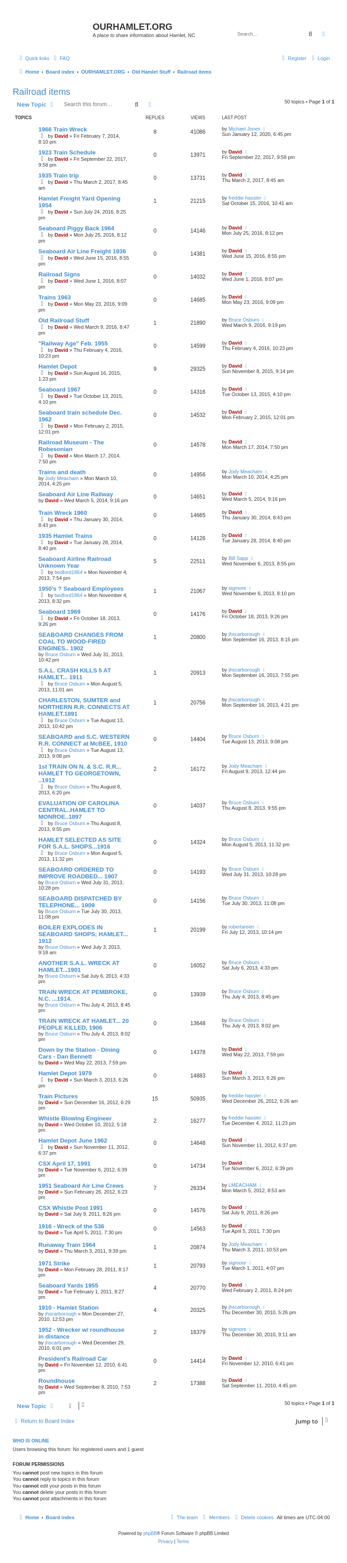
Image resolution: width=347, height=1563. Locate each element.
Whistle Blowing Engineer (75, 1118)
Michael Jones (244, 128)
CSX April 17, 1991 (64, 1163)
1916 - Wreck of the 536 (71, 1226)
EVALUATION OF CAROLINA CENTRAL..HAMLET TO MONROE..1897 (78, 810)
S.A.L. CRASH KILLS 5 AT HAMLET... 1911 (74, 674)
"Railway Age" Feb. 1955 (73, 343)
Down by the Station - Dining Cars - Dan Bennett (78, 1053)
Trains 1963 (54, 297)
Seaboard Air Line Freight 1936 (82, 251)
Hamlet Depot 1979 (65, 1073)
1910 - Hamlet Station (68, 1307)
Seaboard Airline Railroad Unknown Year (74, 562)
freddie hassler (245, 198)
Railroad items (41, 92)
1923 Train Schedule (67, 152)
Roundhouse (56, 1380)
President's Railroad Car (73, 1358)
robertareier (241, 926)
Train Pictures (58, 1096)
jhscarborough (244, 634)
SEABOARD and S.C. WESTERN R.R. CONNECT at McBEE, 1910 (84, 740)
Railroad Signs (59, 274)
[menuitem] (61, 58)
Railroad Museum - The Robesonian (71, 446)
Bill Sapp (238, 558)
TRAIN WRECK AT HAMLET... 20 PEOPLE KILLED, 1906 (83, 1024)
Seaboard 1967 (59, 389)
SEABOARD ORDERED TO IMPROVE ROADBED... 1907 (77, 873)
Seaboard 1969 (59, 611)
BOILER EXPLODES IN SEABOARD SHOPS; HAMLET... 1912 (83, 934)
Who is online (31, 1440)
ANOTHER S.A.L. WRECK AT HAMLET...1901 (79, 966)
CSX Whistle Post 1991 (70, 1207)
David (61, 136)
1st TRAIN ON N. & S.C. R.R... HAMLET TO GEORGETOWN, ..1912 (79, 773)
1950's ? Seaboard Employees (81, 588)
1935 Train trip (58, 175)
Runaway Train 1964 (66, 1244)
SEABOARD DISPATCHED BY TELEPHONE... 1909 (80, 902)
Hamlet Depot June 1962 (72, 1140)
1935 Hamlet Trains (65, 535)
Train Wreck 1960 (62, 512)
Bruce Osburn (244, 319)
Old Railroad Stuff (63, 320)
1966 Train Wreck (62, 129)
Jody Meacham (62, 478)
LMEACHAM (243, 1185)
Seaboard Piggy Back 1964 (76, 228)
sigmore (237, 588)
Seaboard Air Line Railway (75, 494)
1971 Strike (54, 1263)
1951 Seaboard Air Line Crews (81, 1185)
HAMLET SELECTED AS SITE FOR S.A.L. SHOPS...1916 (79, 843)
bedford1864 (69, 572)
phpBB (150, 1533)
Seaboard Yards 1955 (68, 1285)
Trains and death (62, 472)
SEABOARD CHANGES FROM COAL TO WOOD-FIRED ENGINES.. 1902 (80, 641)
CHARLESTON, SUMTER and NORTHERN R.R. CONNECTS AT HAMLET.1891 (84, 707)
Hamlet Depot (57, 366)
